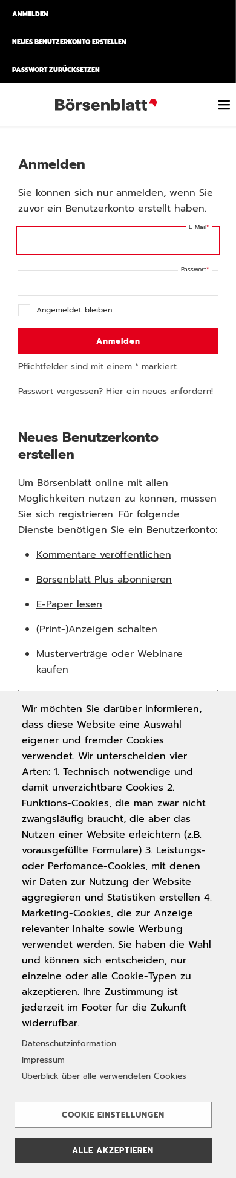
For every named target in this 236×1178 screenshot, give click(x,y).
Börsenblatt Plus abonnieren (104, 579)
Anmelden (30, 14)
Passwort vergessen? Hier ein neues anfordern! (115, 391)
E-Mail (197, 226)
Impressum (43, 1059)
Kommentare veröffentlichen (103, 555)
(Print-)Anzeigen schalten (96, 629)
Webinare (160, 654)
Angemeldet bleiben (74, 310)
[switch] (224, 104)
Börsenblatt (108, 105)
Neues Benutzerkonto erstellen (69, 42)
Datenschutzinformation (69, 1043)
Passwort (193, 269)
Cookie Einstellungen (113, 1115)
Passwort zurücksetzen (56, 69)
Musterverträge (72, 654)
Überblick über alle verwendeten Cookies (104, 1076)
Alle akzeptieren (113, 1150)
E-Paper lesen (69, 604)
